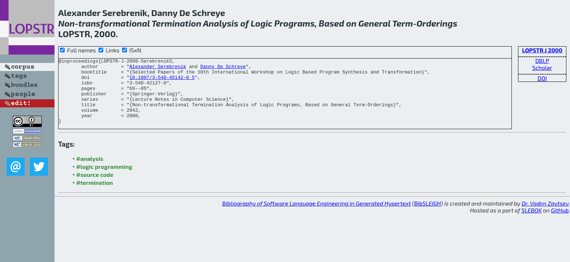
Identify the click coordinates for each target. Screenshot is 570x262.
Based (331, 23)
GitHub (560, 223)
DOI (542, 78)
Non (66, 23)
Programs (294, 23)
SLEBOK (531, 223)
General (374, 23)
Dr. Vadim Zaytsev (545, 216)
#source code (94, 187)
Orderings (437, 23)
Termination (176, 23)
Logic (261, 23)
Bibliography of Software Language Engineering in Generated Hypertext (316, 216)
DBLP (542, 60)
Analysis (220, 23)
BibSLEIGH (427, 216)
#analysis (90, 171)
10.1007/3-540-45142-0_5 (161, 81)
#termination (94, 195)
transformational (114, 23)
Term (402, 23)
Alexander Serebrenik (157, 68)
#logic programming (104, 179)
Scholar (542, 67)
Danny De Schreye (223, 68)
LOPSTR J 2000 (542, 50)
